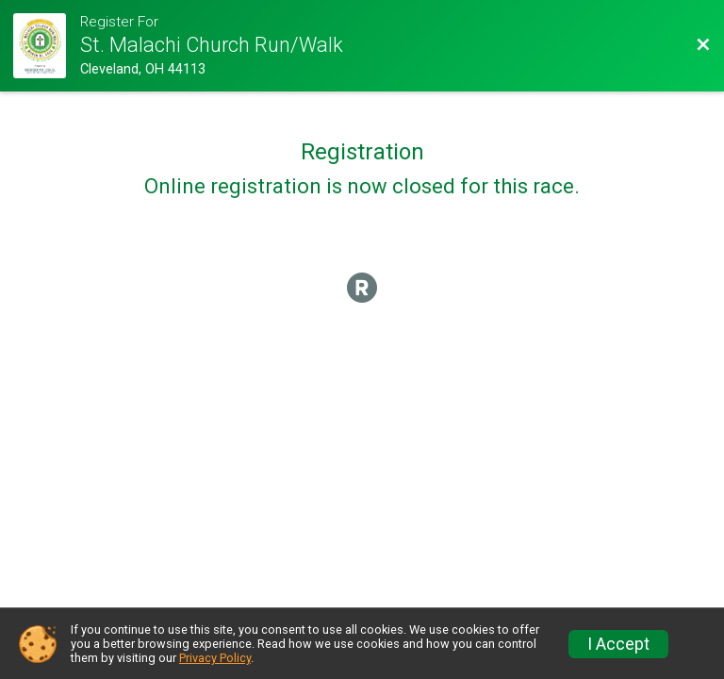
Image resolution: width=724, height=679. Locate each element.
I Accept (618, 644)
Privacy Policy (215, 658)
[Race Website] (46, 45)
